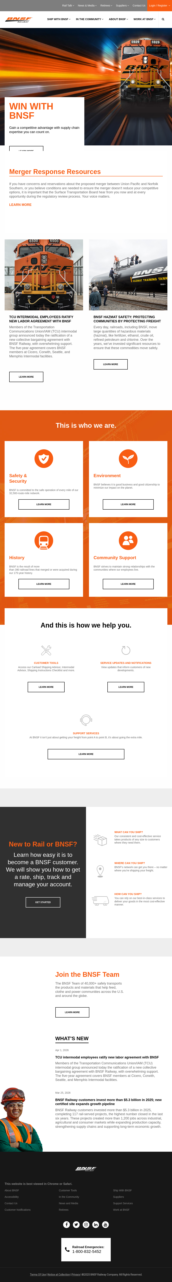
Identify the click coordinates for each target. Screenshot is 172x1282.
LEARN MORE (20, 205)
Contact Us (139, 5)
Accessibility (12, 1196)
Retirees (106, 5)
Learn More (46, 687)
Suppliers (122, 5)
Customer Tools (68, 1190)
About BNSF (118, 19)
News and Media (68, 1203)
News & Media (87, 5)
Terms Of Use (38, 1274)
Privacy (76, 1274)
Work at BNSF (145, 19)
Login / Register (159, 5)
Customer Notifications (18, 1209)
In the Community (89, 19)
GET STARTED (43, 902)
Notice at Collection (59, 1274)
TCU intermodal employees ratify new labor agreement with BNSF (107, 1057)
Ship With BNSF (122, 1190)
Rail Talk (68, 5)
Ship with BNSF (58, 19)
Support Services (123, 1203)
